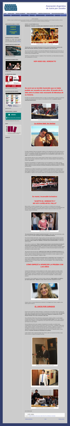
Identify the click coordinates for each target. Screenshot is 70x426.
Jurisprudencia (7, 15)
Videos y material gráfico (31, 13)
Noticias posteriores (28, 419)
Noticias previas (61, 419)
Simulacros (32, 15)
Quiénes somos (11, 13)
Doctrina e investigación (20, 13)
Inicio (5, 13)
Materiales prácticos (16, 15)
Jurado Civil (57, 15)
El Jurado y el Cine (49, 15)
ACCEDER (18, 41)
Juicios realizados (24, 15)
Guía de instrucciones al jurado (58, 13)
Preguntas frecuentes (40, 15)
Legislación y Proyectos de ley (44, 13)
